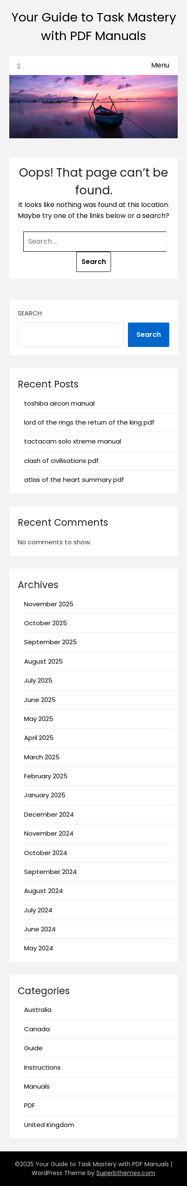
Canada (37, 1029)
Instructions (42, 1067)
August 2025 (43, 661)
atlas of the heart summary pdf (74, 479)
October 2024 (45, 852)
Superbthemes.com (125, 1173)
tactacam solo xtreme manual (72, 441)
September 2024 (50, 871)
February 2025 (46, 776)
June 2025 (40, 699)
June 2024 (40, 929)
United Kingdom (49, 1124)
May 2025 (38, 718)
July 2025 (38, 680)
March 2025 (42, 757)
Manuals (37, 1086)
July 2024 (38, 910)
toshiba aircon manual (59, 403)
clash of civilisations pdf (61, 460)
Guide (33, 1047)
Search (30, 313)
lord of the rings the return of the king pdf (89, 422)
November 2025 (48, 604)
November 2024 (48, 833)
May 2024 (38, 948)
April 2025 (39, 737)
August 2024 (43, 890)
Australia (37, 1009)
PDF (29, 1105)
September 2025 (50, 641)
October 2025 (45, 623)
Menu (160, 65)
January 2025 (44, 795)
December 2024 (49, 814)
